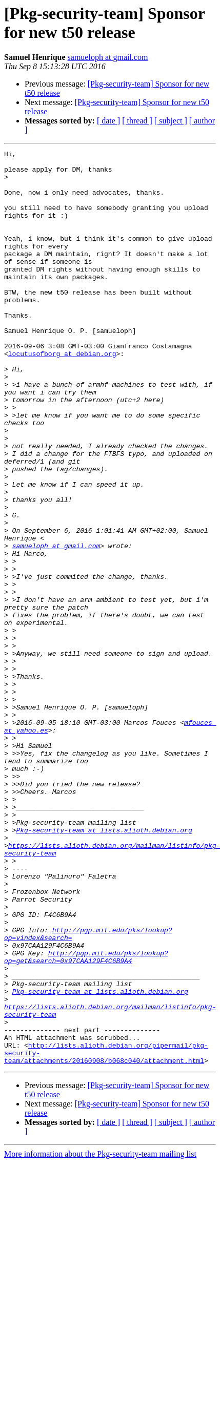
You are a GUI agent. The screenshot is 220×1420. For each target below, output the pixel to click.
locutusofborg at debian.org (62, 395)
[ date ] (108, 120)
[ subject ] (170, 120)
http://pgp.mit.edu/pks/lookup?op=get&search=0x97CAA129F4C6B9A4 (86, 1119)
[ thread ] (137, 120)
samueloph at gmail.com (108, 57)
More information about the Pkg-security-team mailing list (100, 1336)
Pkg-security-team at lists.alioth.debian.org (104, 966)
